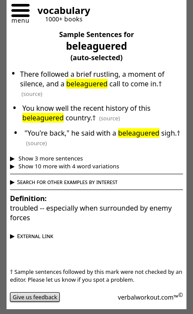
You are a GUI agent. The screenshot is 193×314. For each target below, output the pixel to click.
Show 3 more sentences (50, 158)
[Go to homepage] (60, 11)
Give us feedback (34, 297)
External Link (35, 236)
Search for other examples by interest (67, 182)
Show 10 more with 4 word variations (68, 166)
